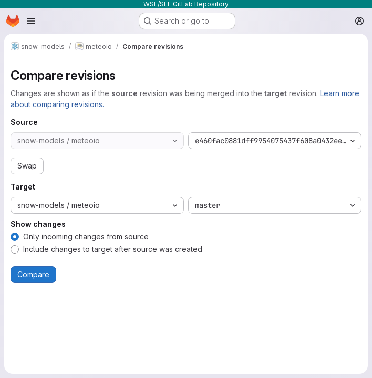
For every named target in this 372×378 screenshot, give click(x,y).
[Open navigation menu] (31, 21)
